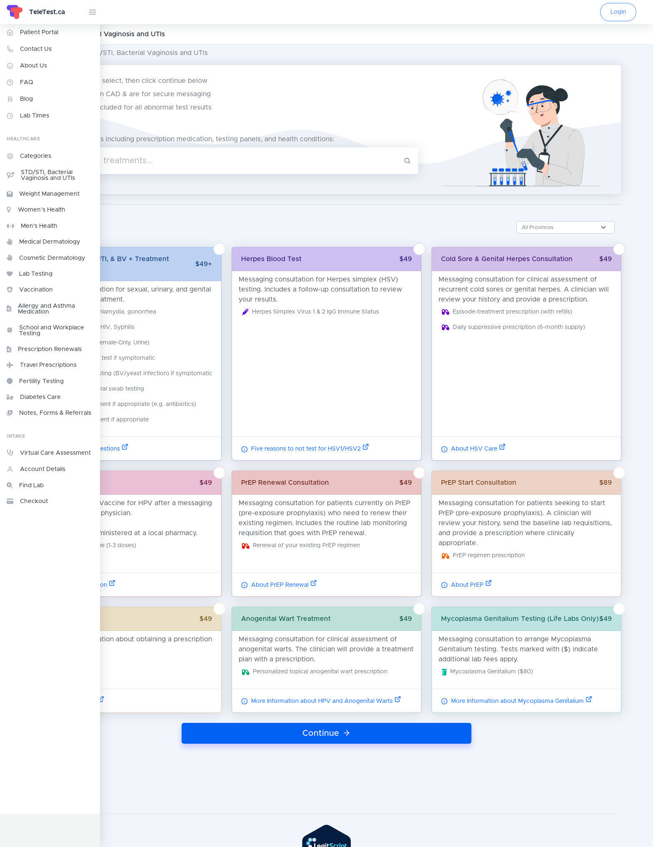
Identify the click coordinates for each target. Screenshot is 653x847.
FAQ (20, 82)
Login (618, 12)
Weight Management (43, 194)
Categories (29, 156)
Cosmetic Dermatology (46, 258)
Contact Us (29, 49)
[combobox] (277, 158)
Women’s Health (36, 210)
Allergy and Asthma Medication (41, 309)
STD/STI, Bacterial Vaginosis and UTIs (41, 175)
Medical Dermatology (43, 242)
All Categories (127, 53)
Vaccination (30, 290)
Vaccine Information (152, 588)
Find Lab (25, 485)
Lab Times (28, 115)
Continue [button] (376, 746)
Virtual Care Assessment (49, 453)
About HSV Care (515, 453)
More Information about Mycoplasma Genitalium (558, 714)
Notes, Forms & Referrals (49, 413)
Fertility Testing (35, 381)
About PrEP (508, 588)
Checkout (27, 501)
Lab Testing (29, 274)
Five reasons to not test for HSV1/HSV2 (362, 453)
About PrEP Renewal (336, 588)
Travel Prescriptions (42, 365)
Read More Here (146, 714)
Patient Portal (32, 32)
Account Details (36, 469)
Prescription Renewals (44, 349)
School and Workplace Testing (45, 330)
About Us (27, 65)
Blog (20, 99)
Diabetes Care (34, 397)
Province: (135, 222)
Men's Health (32, 226)
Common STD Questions (158, 453)
